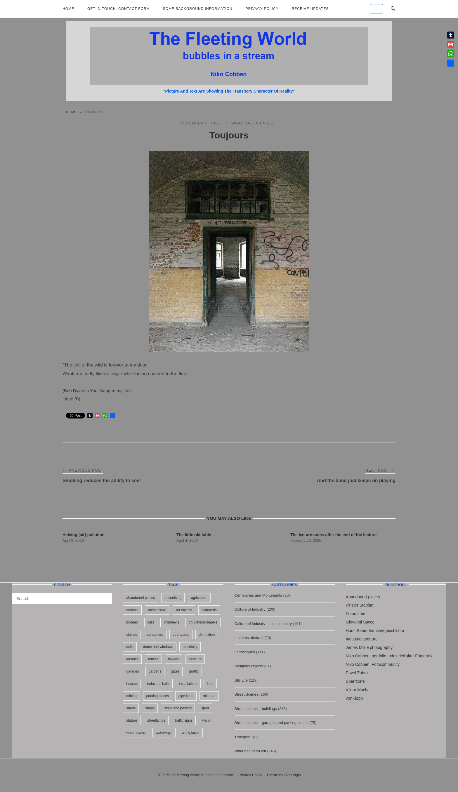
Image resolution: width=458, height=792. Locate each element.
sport (205, 708)
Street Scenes (247, 694)
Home (68, 9)
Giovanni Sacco (360, 622)
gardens (155, 671)
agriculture (199, 598)
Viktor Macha (357, 689)
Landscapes (245, 652)
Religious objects (249, 666)
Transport (243, 737)
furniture (195, 659)
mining (131, 696)
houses (132, 684)
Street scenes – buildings (256, 708)
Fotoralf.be (355, 613)
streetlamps (156, 720)
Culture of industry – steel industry (263, 623)
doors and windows (158, 647)
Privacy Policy (262, 9)
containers (155, 635)
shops (150, 708)
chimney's (171, 622)
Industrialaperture (362, 639)
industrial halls (158, 684)
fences (153, 659)
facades (132, 659)
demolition (207, 635)
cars (151, 622)
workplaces (190, 733)
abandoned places (140, 598)
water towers (136, 733)
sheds (131, 708)
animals (132, 610)
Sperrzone (355, 681)
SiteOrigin (292, 775)
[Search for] (62, 598)
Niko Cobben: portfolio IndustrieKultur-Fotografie (389, 656)
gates (175, 671)
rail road (209, 696)
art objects (184, 610)
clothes (131, 635)
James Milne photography (369, 647)
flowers (173, 659)
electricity (190, 647)
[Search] (105, 596)
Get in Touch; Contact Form (118, 9)
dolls (129, 647)
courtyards (181, 635)
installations (188, 684)
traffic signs (183, 720)
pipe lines (185, 696)
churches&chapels (203, 622)
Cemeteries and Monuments (258, 595)
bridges (132, 622)
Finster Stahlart (360, 605)
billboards (209, 610)
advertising (172, 598)
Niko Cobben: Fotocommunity (373, 664)
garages (132, 671)
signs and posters (178, 708)
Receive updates (310, 9)
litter (210, 684)
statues (132, 720)
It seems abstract (249, 637)
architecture (157, 610)
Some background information (198, 9)
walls (206, 720)
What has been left (254, 123)
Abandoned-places (363, 597)
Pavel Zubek (357, 673)
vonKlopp (354, 698)
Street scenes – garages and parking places (272, 722)
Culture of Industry (250, 609)
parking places (157, 696)
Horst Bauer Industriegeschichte (375, 630)
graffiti (193, 671)
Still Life (241, 680)
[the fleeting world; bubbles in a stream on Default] (376, 8)
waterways (164, 733)
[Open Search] (393, 8)
